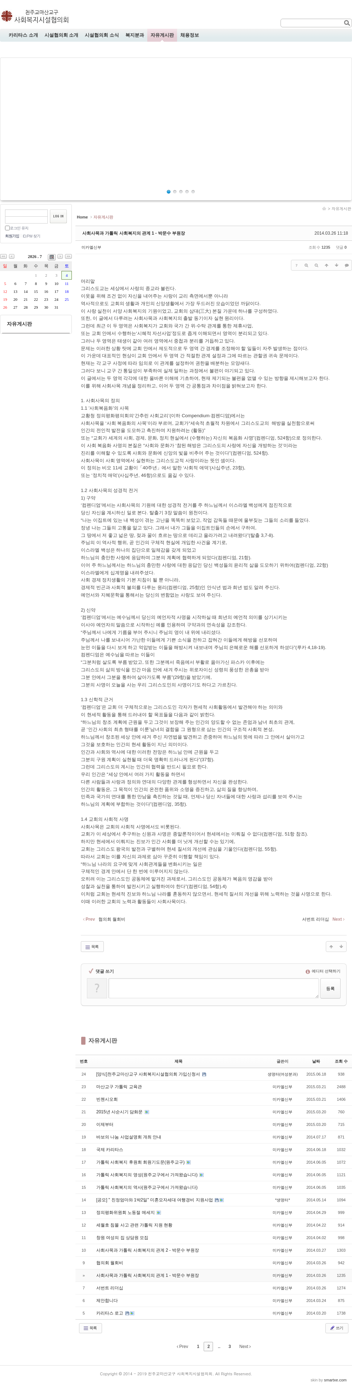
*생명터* (282, 1200)
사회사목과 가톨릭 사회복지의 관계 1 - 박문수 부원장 (133, 233)
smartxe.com (335, 1380)
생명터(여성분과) (283, 1074)
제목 (178, 1061)
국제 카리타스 (109, 1149)
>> (68, 256)
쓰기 (336, 1328)
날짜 (316, 1061)
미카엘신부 (91, 247)
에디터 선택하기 (323, 971)
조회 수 (341, 1061)
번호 (84, 1061)
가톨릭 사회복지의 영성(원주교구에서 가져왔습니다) (147, 1174)
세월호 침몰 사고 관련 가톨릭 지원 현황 (134, 1225)
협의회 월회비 (109, 1262)
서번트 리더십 (109, 1287)
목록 (91, 946)
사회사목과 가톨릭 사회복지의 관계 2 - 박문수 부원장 (147, 1250)
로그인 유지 (19, 228)
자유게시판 (341, 208)
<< (3, 256)
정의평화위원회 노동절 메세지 (126, 1212)
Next (245, 1346)
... (219, 1346)
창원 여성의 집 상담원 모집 (122, 1237)
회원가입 (12, 236)
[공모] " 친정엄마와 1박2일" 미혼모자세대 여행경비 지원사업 (155, 1199)
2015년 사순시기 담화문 (120, 1111)
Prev (182, 1346)
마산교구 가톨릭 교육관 (119, 1086)
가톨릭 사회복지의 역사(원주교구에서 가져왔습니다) (147, 1187)
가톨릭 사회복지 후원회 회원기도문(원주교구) (141, 1162)
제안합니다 (107, 1300)
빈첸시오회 (107, 1099)
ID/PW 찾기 (31, 236)
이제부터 (105, 1124)
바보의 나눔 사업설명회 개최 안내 (128, 1137)
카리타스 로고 (110, 1313)
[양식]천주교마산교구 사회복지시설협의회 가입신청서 (149, 1074)
